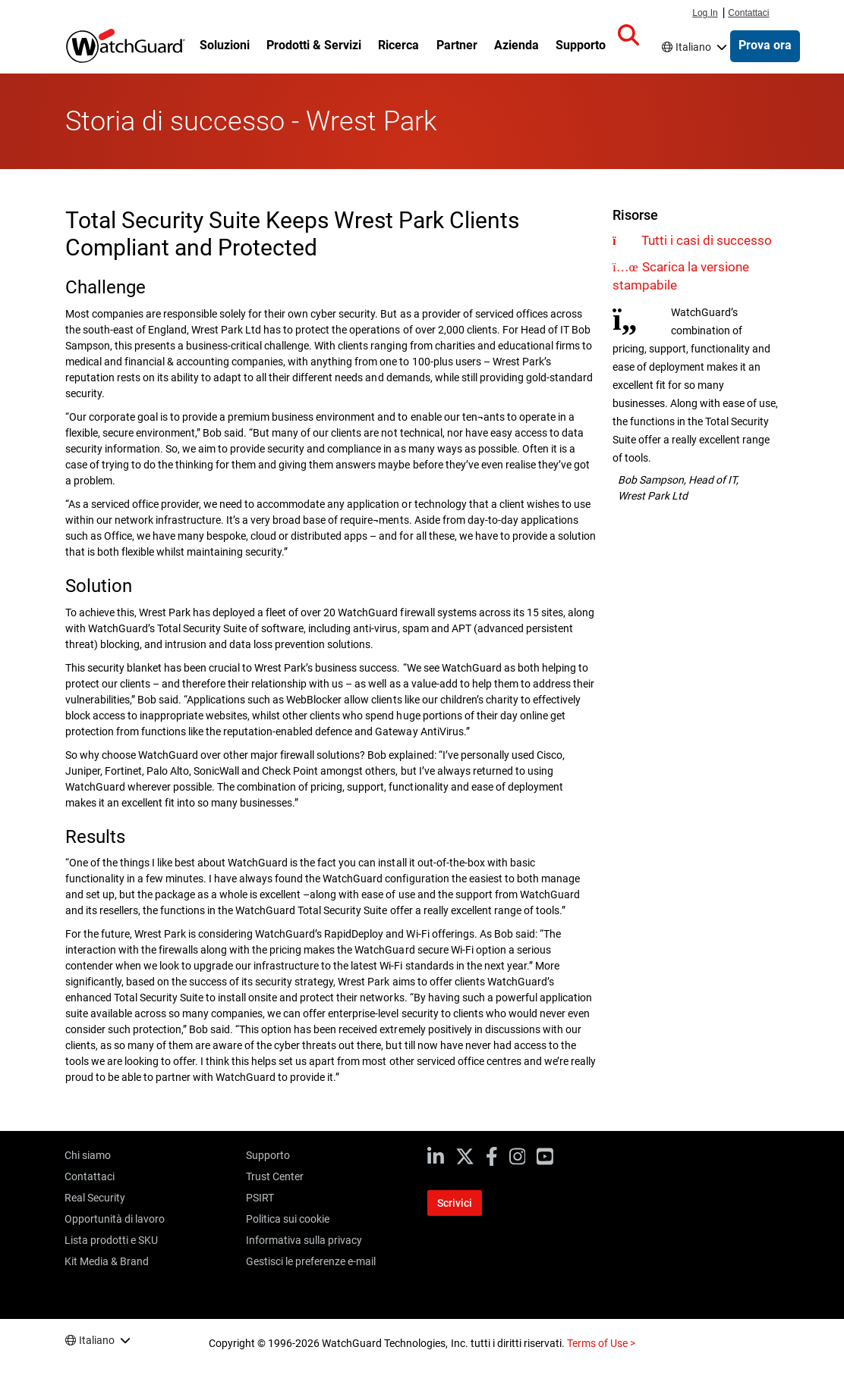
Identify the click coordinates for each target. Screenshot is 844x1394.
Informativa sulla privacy (304, 1240)
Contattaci (748, 12)
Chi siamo (88, 1155)
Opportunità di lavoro (115, 1219)
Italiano (693, 47)
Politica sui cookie (287, 1219)
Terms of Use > (601, 1343)
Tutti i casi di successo (706, 240)
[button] (628, 36)
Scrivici (454, 1203)
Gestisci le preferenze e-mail (311, 1261)
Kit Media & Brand (107, 1261)
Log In (704, 12)
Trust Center (275, 1176)
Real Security (95, 1198)
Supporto (268, 1155)
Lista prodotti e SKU (111, 1240)
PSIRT (260, 1198)
